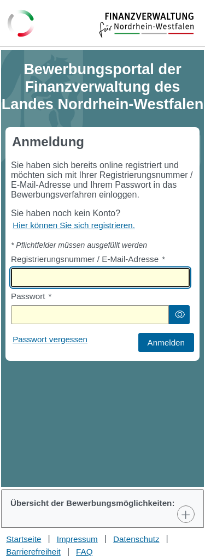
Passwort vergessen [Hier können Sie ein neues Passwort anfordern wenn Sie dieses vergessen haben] (50, 339)
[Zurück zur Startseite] (21, 24)
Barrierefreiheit (33, 551)
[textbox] (100, 277)
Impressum (77, 539)
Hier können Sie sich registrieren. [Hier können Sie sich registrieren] (74, 225)
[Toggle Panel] (186, 514)
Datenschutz (136, 539)
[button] (179, 314)
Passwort (31, 296)
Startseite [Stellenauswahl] (23, 539)
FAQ (84, 551)
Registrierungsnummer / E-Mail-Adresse (88, 259)
